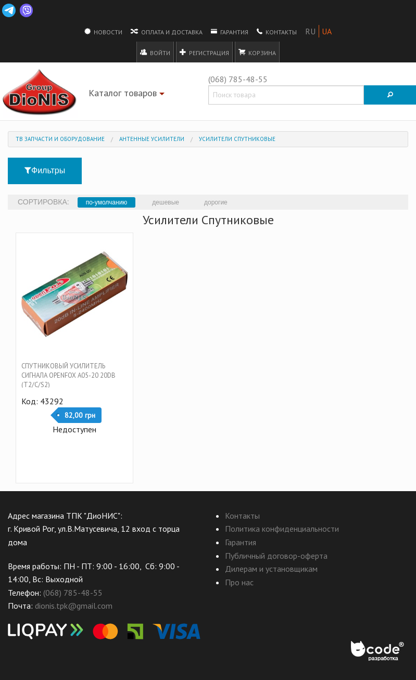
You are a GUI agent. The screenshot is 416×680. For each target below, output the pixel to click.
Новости (103, 31)
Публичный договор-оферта (276, 555)
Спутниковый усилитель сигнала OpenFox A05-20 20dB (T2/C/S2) (68, 375)
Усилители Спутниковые (237, 139)
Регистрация (204, 52)
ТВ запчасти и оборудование (60, 139)
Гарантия (229, 31)
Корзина (257, 52)
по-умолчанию (107, 202)
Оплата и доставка (167, 31)
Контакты (277, 31)
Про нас (239, 582)
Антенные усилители (151, 139)
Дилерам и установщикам (271, 568)
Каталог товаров (128, 95)
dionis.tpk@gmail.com (73, 605)
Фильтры (44, 170)
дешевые (165, 202)
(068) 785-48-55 (238, 79)
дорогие (216, 202)
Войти (155, 52)
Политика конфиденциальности (282, 528)
